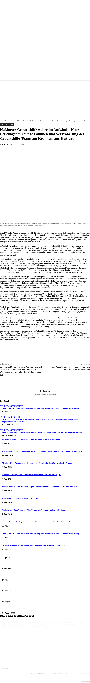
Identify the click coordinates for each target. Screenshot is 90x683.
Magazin (7, 121)
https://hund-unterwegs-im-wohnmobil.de (45, 394)
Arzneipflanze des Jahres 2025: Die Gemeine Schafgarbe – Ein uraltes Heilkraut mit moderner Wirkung (40, 408)
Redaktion (6, 145)
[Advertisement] (45, 98)
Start (1, 121)
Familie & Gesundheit (18, 121)
